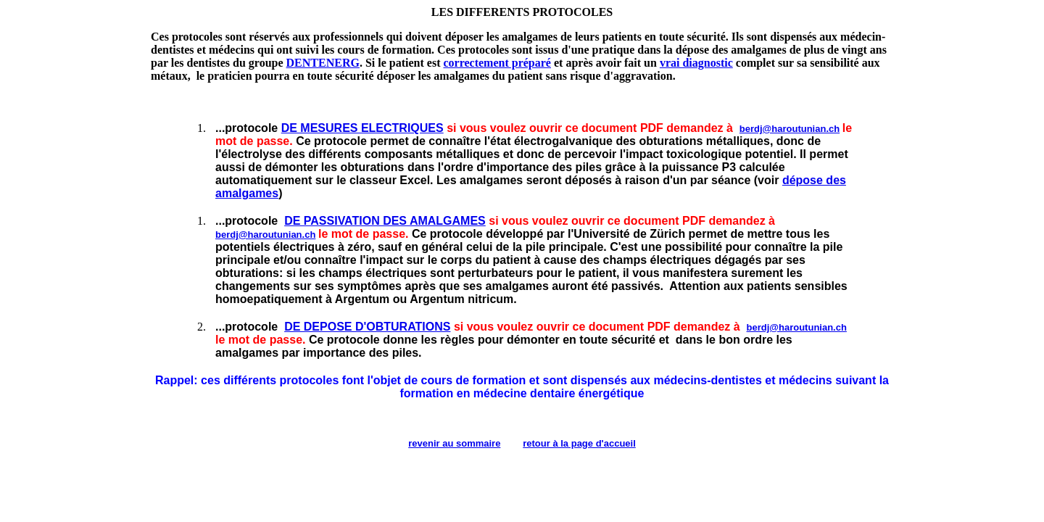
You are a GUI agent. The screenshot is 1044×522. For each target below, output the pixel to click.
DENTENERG (323, 63)
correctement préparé (497, 63)
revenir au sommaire (454, 443)
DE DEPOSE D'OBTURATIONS (367, 326)
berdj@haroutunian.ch (790, 128)
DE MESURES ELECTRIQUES (362, 128)
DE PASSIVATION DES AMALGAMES (385, 221)
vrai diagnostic (696, 63)
